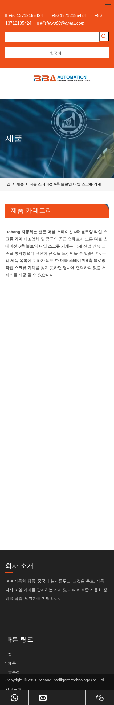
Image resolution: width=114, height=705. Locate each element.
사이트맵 (13, 689)
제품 (12, 663)
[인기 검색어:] (104, 36)
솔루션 (14, 672)
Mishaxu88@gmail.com (62, 23)
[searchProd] (52, 37)
